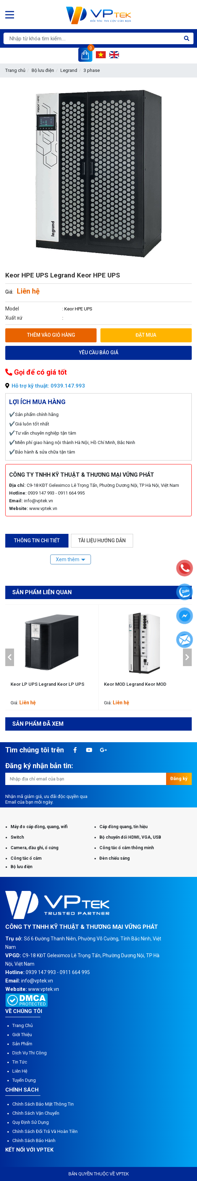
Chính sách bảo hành (33, 1140)
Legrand (68, 70)
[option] (52, 657)
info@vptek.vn (38, 500)
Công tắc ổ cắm (26, 858)
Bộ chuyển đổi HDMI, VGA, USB (130, 837)
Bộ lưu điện (43, 70)
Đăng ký (179, 778)
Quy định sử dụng (30, 1122)
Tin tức (19, 1062)
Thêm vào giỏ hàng (51, 335)
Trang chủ (15, 70)
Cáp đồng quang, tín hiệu (123, 826)
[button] (9, 657)
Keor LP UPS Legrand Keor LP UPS (47, 684)
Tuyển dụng (24, 1080)
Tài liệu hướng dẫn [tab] (102, 540)
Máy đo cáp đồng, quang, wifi (39, 826)
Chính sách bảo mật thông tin (43, 1104)
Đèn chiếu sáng (114, 858)
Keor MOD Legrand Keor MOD (135, 684)
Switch (17, 837)
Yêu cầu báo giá (98, 352)
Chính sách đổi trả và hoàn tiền (45, 1131)
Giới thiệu (22, 1034)
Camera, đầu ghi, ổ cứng (34, 847)
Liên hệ (19, 1071)
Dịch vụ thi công (29, 1052)
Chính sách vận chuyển (35, 1113)
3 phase (92, 70)
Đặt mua (146, 335)
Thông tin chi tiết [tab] (37, 540)
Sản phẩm (22, 1043)
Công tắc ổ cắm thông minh (126, 847)
